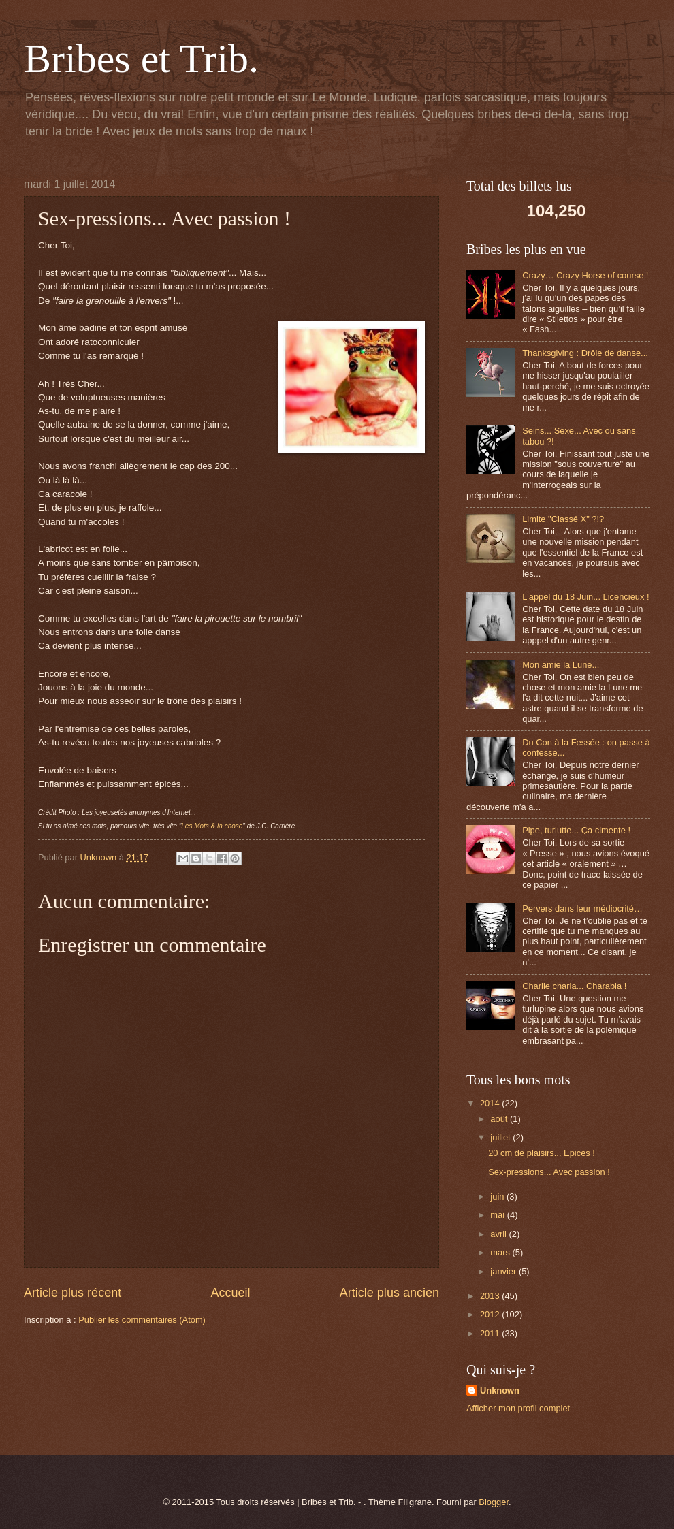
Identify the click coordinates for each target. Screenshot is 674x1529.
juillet (501, 1137)
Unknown (499, 1390)
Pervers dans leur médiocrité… (582, 908)
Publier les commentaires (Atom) (142, 1320)
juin (498, 1196)
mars (501, 1252)
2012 (491, 1314)
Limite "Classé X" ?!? (563, 519)
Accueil (230, 1293)
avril (499, 1234)
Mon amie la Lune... (560, 665)
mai (498, 1215)
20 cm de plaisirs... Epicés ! (541, 1153)
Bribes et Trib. (141, 58)
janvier (504, 1271)
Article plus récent (72, 1293)
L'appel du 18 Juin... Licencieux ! (585, 597)
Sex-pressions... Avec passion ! (549, 1172)
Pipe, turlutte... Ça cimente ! (576, 830)
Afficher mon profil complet (518, 1408)
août (500, 1119)
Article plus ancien (389, 1293)
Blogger (494, 1502)
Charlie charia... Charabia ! (574, 986)
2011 (491, 1333)
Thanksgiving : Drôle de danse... (585, 353)
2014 (491, 1103)
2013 (491, 1296)
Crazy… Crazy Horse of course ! (585, 275)
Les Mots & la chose (211, 826)
